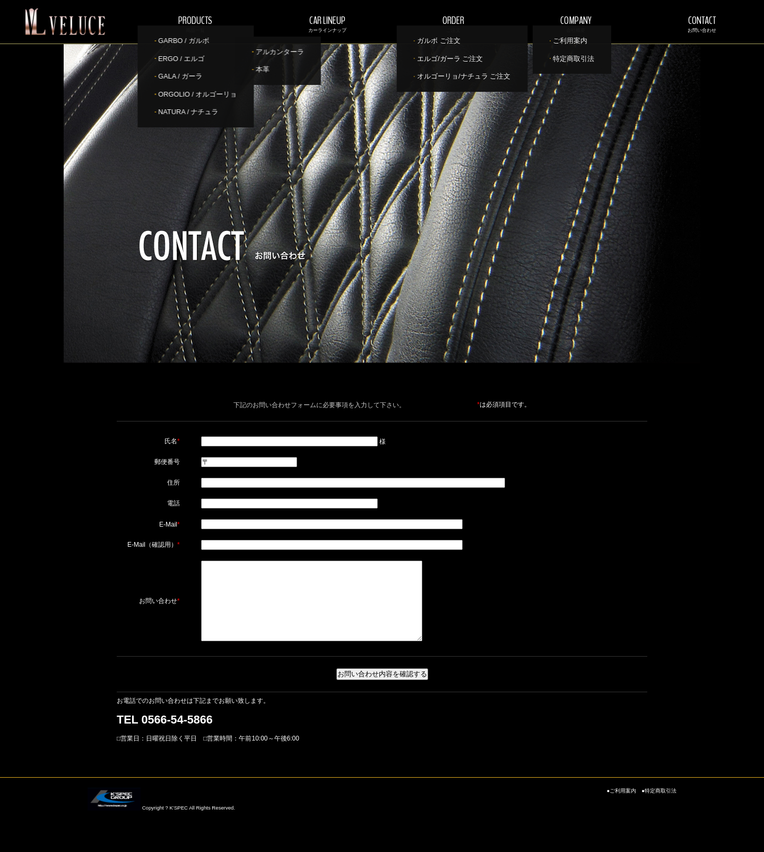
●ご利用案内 (621, 807)
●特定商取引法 (658, 807)
